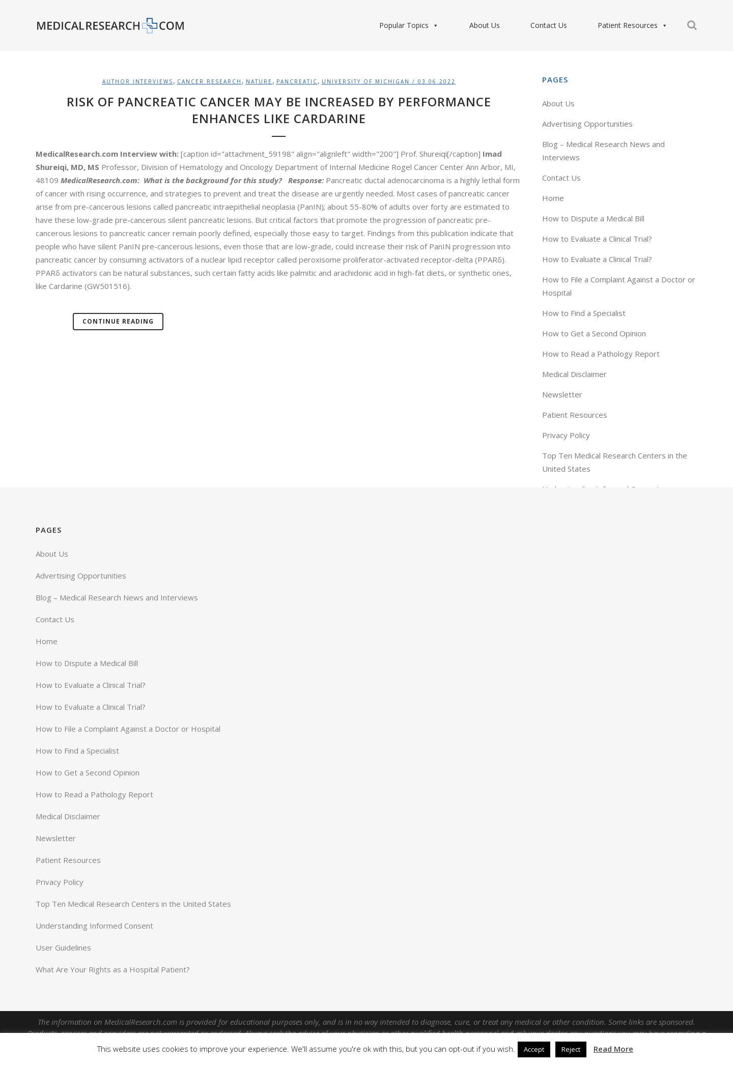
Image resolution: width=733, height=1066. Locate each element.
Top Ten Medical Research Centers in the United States (133, 904)
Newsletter (562, 394)
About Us (484, 25)
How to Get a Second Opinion (594, 333)
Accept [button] (534, 1049)
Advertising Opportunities (587, 124)
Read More (613, 1049)
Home (553, 198)
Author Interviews (137, 81)
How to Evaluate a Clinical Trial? (597, 239)
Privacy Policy (566, 435)
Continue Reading (118, 321)
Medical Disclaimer (574, 374)
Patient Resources (633, 25)
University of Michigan (366, 81)
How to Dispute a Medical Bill (593, 218)
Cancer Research (209, 81)
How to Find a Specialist (584, 313)
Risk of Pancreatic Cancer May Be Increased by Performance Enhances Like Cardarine (279, 110)
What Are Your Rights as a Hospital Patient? (113, 969)
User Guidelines (63, 947)
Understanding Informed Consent (94, 925)
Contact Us (548, 25)
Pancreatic (297, 81)
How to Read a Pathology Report (601, 354)
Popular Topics (409, 25)
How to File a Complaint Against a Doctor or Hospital (128, 729)
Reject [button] (570, 1049)
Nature (259, 81)
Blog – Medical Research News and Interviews (117, 597)
